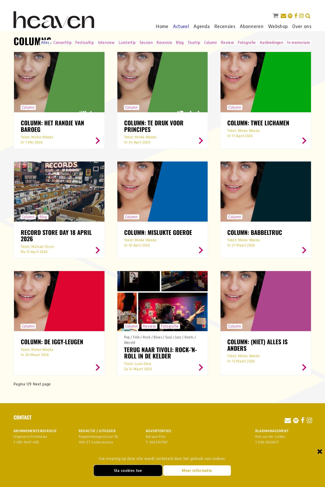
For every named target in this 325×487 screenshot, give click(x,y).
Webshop (278, 26)
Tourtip (194, 42)
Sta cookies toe (128, 470)
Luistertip (127, 42)
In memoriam (298, 42)
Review (227, 42)
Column (210, 42)
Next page (42, 384)
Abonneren (252, 26)
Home (162, 26)
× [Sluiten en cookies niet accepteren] (320, 451)
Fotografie (247, 42)
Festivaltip (84, 42)
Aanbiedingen (271, 42)
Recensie (164, 42)
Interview (106, 42)
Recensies (224, 26)
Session (146, 42)
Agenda (202, 26)
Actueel (181, 26)
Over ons (301, 26)
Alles (45, 42)
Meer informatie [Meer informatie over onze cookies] (197, 470)
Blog (180, 42)
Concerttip (62, 42)
